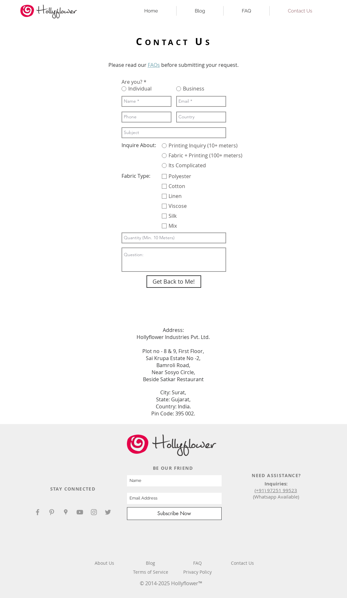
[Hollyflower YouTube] (80, 512)
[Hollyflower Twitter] (108, 512)
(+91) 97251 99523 (276, 490)
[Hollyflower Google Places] (66, 512)
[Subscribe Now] (174, 513)
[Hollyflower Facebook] (38, 512)
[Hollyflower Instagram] (94, 512)
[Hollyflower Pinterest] (52, 512)
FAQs (154, 64)
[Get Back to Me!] (173, 281)
